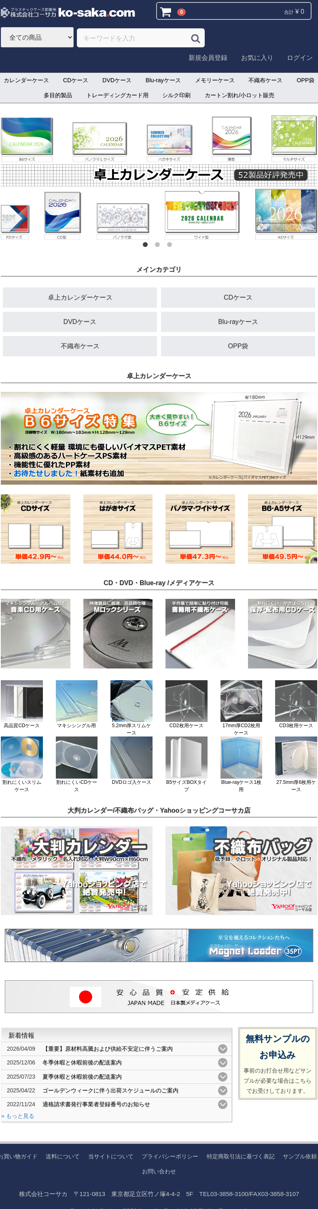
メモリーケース (215, 80)
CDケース (76, 80)
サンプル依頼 (300, 1156)
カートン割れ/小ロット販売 (239, 95)
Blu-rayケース (163, 80)
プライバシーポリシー (170, 1156)
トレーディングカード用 (117, 95)
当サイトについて (111, 1156)
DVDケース (116, 80)
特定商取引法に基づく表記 (241, 1156)
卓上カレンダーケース (80, 297)
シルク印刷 (176, 95)
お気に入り (257, 57)
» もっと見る (17, 1116)
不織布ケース (265, 80)
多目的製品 (58, 95)
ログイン (300, 57)
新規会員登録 (208, 57)
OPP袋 (238, 346)
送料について (63, 1156)
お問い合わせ (159, 1171)
